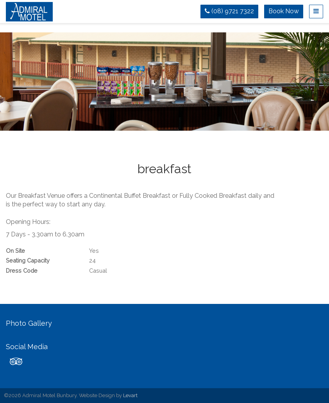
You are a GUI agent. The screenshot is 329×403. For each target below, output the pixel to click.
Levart (130, 395)
